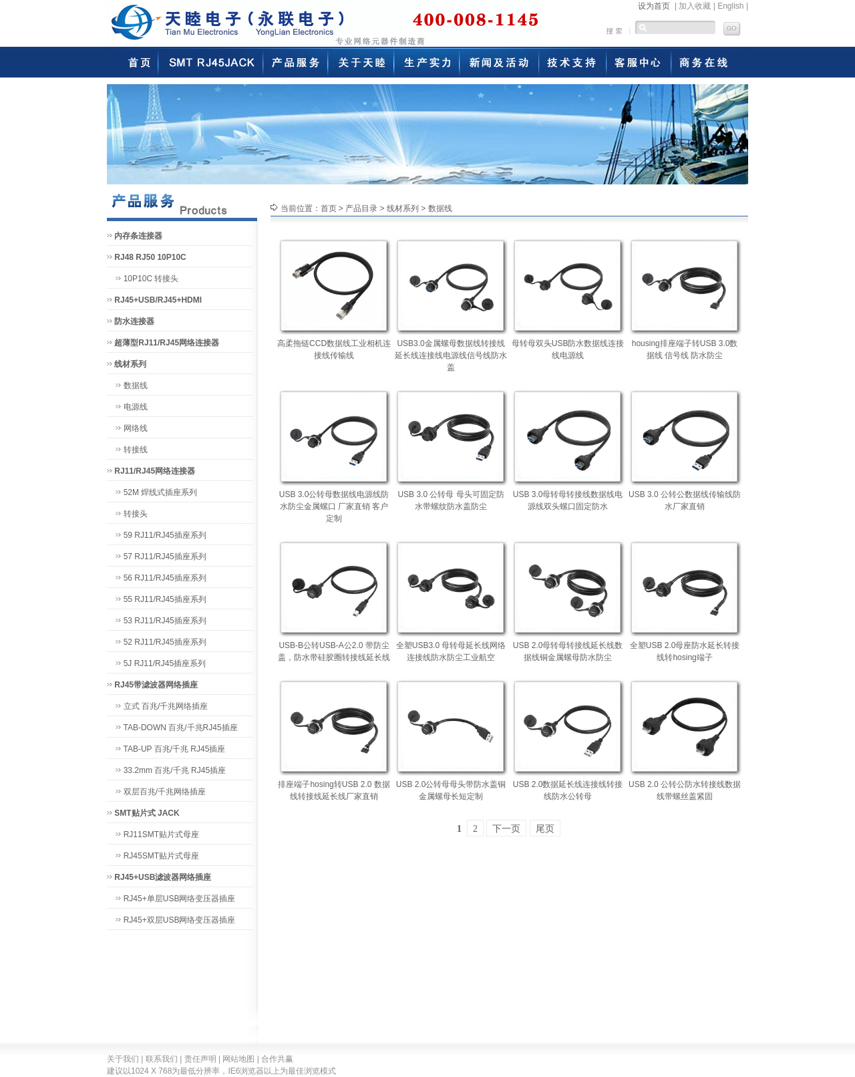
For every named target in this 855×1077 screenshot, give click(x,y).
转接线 (136, 449)
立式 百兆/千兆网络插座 (166, 706)
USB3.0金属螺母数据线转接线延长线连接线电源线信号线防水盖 (451, 355)
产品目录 (361, 208)
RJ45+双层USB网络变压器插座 (180, 920)
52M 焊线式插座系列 (161, 492)
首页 (329, 208)
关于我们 (123, 1059)
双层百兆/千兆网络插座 (165, 791)
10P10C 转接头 (151, 278)
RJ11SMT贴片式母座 (161, 834)
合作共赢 (277, 1059)
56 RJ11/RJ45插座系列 (165, 578)
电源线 (136, 407)
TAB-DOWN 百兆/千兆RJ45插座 (180, 727)
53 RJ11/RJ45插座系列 (165, 620)
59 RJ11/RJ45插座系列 (165, 535)
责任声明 (200, 1059)
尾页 (545, 829)
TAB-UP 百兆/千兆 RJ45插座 (174, 749)
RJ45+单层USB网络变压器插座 (180, 898)
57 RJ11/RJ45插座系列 (165, 556)
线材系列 (403, 208)
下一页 (506, 829)
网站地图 (238, 1059)
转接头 (136, 513)
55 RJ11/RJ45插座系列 (165, 599)
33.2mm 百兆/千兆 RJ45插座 (175, 770)
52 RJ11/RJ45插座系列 (165, 642)
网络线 (136, 428)
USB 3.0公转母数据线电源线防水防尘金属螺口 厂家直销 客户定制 (334, 506)
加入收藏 (695, 6)
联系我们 (162, 1059)
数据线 (136, 385)
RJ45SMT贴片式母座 (161, 856)
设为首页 (654, 6)
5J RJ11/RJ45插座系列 (165, 663)
